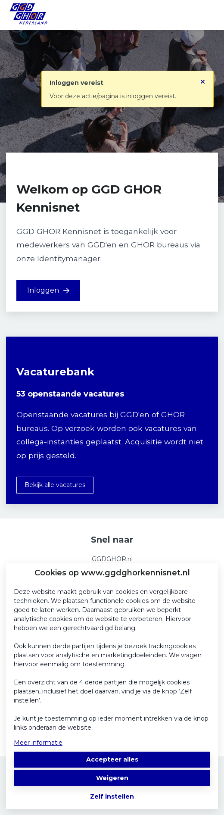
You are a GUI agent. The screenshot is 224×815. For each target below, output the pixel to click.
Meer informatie (38, 742)
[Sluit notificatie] (202, 78)
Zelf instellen (112, 796)
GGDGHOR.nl (112, 559)
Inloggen (48, 290)
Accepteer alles (112, 759)
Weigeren (112, 778)
